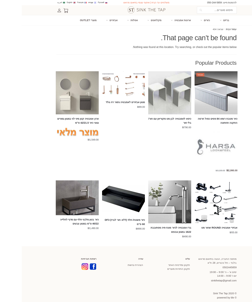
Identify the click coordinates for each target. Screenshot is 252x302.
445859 (208, 264)
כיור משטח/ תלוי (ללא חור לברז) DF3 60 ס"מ (103, 219)
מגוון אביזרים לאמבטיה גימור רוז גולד (103, 99)
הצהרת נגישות (113, 262)
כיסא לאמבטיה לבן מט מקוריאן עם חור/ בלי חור (148, 117)
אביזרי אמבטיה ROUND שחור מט (198, 224)
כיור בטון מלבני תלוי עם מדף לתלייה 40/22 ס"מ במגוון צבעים (57, 218)
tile (210, 294)
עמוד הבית (209, 26)
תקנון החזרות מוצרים (157, 265)
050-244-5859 (192, 2)
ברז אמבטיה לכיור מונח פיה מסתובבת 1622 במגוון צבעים (149, 226)
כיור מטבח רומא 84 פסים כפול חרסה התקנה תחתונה (196, 117)
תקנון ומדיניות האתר (157, 262)
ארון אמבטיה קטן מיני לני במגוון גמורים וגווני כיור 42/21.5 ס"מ (56, 117)
